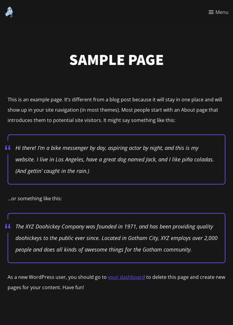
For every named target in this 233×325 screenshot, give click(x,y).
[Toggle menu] (218, 12)
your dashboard (126, 277)
